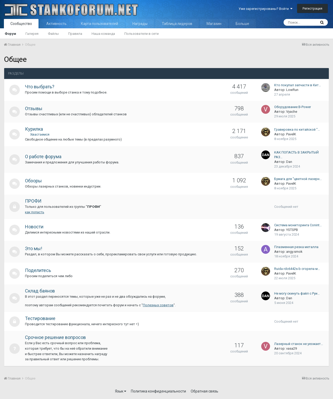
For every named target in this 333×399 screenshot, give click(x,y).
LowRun (292, 90)
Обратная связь (204, 391)
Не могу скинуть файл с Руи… (297, 293)
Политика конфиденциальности (158, 391)
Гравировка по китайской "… (297, 129)
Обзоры (33, 180)
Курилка (34, 129)
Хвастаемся (39, 134)
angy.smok (294, 252)
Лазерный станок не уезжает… (298, 344)
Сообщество (21, 24)
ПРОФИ (33, 201)
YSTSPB (292, 230)
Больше (242, 24)
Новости (34, 226)
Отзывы (33, 108)
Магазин (214, 24)
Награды (140, 24)
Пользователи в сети (141, 34)
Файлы (53, 34)
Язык (120, 391)
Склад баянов (40, 291)
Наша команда (103, 34)
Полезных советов (158, 305)
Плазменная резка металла (296, 247)
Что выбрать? (39, 86)
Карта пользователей (99, 24)
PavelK (291, 134)
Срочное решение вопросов (55, 337)
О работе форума (43, 156)
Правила (75, 34)
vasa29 (291, 348)
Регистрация (312, 8)
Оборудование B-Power (292, 107)
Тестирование (40, 318)
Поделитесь (38, 270)
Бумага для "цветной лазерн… (298, 179)
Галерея (32, 34)
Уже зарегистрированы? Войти (265, 9)
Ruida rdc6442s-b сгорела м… (297, 269)
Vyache (291, 112)
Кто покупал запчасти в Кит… (297, 85)
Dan (289, 162)
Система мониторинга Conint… (298, 225)
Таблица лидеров (177, 24)
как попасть (34, 212)
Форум (10, 34)
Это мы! (33, 248)
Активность (56, 24)
